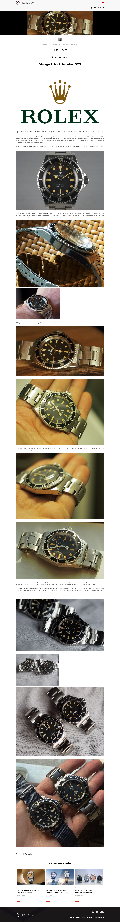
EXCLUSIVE (35, 8)
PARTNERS (89, 917)
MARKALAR (27, 8)
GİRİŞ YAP (101, 8)
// (60, 44)
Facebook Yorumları (24, 854)
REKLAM (84, 917)
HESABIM (72, 917)
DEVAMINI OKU (21, 900)
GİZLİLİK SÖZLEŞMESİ (99, 917)
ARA (93, 8)
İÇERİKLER (19, 8)
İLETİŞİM (78, 917)
